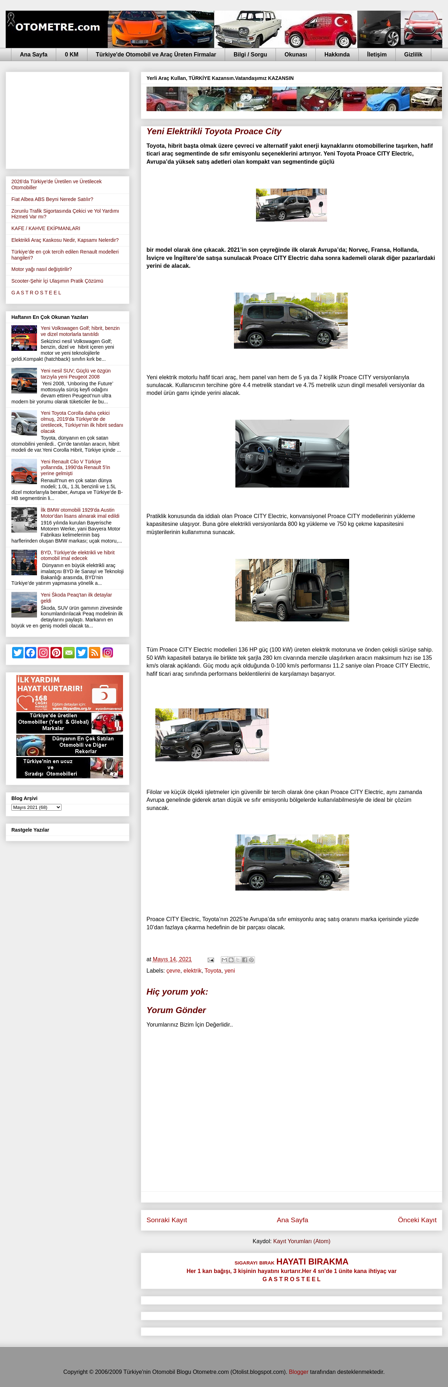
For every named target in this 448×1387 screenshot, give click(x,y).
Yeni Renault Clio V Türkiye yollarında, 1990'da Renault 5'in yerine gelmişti (75, 468)
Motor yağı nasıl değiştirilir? (41, 269)
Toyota (212, 971)
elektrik (192, 971)
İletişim (377, 54)
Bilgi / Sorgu (250, 54)
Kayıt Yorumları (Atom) (301, 1241)
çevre (173, 971)
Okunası (295, 54)
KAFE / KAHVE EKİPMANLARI (45, 228)
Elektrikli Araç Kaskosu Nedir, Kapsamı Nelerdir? (65, 240)
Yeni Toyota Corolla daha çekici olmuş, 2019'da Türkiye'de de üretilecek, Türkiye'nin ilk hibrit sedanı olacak (82, 422)
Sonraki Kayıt (166, 1220)
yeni (229, 971)
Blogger (298, 1372)
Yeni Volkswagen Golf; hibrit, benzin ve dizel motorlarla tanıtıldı (80, 331)
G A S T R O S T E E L (36, 292)
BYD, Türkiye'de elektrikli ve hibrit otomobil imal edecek (78, 555)
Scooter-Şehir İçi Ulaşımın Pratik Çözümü (57, 281)
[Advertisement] (67, 119)
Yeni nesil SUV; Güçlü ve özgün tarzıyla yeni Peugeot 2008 (76, 374)
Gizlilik (413, 54)
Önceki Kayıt (417, 1220)
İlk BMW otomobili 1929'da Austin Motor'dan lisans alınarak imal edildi (80, 513)
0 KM (71, 54)
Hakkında (337, 54)
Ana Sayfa (33, 54)
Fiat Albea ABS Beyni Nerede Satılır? (52, 199)
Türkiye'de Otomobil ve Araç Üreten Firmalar (156, 54)
